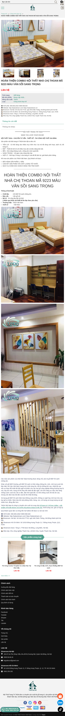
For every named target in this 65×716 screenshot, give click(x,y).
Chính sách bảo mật (7, 590)
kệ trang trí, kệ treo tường (49, 505)
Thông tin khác (8, 127)
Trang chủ (4, 633)
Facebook (4, 612)
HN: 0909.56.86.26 (12, 709)
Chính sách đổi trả (7, 593)
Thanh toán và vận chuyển (10, 596)
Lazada (3, 623)
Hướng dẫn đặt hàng (8, 587)
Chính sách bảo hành (8, 599)
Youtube (3, 615)
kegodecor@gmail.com (11, 660)
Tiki (2, 620)
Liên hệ (3, 642)
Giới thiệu (4, 636)
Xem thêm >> (5, 576)
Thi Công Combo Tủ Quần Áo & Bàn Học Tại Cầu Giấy (16, 567)
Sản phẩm (4, 639)
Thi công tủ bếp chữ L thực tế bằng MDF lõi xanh (48, 567)
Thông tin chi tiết (9, 121)
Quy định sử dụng (7, 602)
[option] (8, 73)
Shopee (3, 618)
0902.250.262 (8, 671)
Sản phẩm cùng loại (32, 537)
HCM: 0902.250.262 (12, 710)
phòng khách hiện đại (34, 507)
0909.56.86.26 (8, 657)
